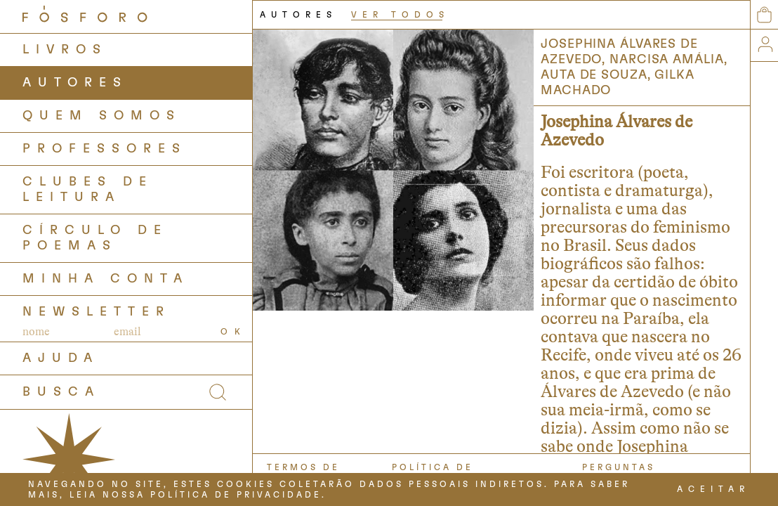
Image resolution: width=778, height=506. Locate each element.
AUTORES (75, 83)
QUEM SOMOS (101, 116)
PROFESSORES (104, 149)
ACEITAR (713, 489)
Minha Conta (105, 279)
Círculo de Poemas (95, 238)
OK (233, 331)
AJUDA (60, 358)
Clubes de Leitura (87, 190)
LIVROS (64, 50)
